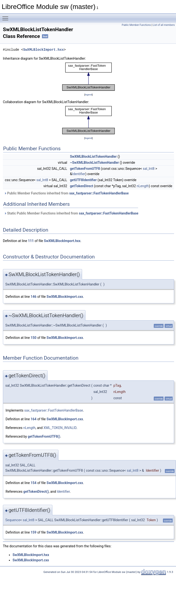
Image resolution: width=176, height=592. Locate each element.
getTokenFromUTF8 (85, 169)
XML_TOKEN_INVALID (60, 428)
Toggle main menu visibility (6, 16)
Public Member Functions (136, 25)
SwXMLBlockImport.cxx (65, 297)
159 (33, 532)
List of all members (164, 25)
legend (88, 94)
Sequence (12, 520)
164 (33, 419)
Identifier (78, 174)
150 (33, 338)
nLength (143, 186)
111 (31, 241)
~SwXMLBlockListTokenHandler (94, 162)
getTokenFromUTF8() (44, 436)
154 (33, 483)
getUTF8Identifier (83, 180)
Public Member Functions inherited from (66, 193)
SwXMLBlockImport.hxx (43, 49)
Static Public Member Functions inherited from (71, 213)
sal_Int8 (149, 169)
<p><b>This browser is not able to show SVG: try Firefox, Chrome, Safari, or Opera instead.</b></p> (88, 76)
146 (33, 297)
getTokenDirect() (36, 491)
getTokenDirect (81, 186)
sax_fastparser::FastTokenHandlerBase (99, 193)
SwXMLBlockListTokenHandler (93, 156)
